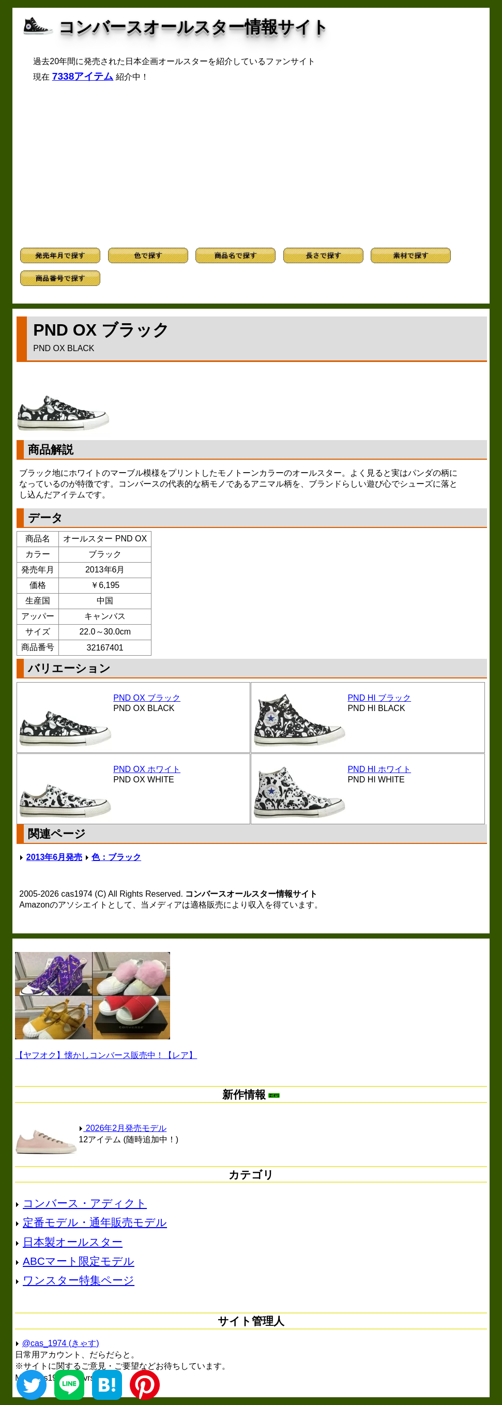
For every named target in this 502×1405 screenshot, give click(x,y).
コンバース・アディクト (85, 1203)
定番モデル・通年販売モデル (95, 1222)
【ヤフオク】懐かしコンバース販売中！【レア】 (106, 1055)
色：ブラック (116, 857)
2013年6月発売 (54, 857)
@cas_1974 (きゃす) (60, 1343)
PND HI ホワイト (379, 769)
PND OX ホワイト (146, 769)
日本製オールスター (73, 1242)
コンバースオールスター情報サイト (193, 27)
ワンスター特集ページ (78, 1280)
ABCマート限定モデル (78, 1261)
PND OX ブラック (146, 697)
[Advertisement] (251, 165)
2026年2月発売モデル (122, 1128)
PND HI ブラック (379, 697)
